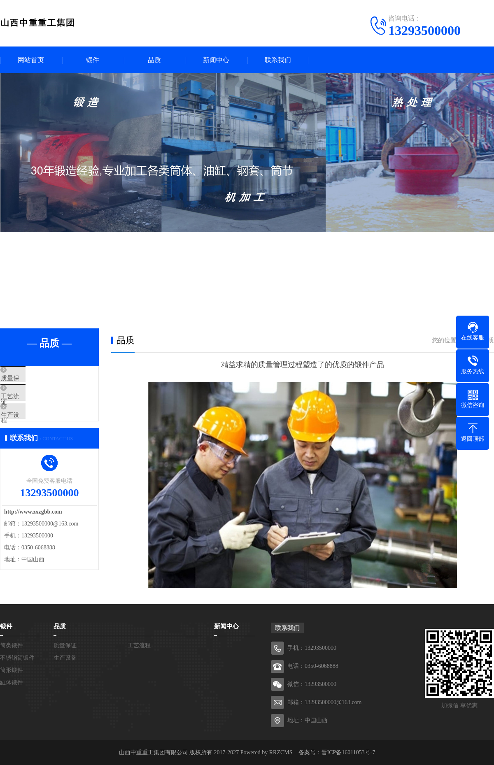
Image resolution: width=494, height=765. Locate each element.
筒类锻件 (11, 645)
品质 (154, 59)
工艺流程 (31, 403)
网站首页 (31, 59)
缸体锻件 (11, 682)
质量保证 (31, 378)
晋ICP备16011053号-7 (348, 752)
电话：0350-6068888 (312, 666)
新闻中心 (216, 59)
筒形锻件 (11, 670)
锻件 (92, 59)
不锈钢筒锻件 (17, 658)
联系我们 (278, 59)
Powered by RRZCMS (265, 752)
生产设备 (31, 427)
